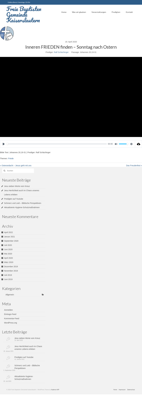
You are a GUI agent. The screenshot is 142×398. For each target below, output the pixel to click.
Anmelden (8, 310)
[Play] (4, 144)
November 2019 (11, 271)
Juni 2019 (8, 279)
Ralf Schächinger (61, 52)
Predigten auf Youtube (13, 199)
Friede (11, 158)
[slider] (57, 144)
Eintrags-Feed (10, 314)
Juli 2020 (8, 245)
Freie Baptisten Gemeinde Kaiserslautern (23, 14)
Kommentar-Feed (11, 318)
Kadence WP (55, 389)
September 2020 (11, 241)
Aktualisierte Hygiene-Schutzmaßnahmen (22, 207)
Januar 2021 (9, 237)
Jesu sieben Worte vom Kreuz (17, 186)
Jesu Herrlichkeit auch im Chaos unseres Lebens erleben (28, 347)
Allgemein (10, 295)
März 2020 (8, 262)
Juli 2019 (8, 275)
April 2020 (8, 258)
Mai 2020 (8, 254)
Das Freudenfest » (134, 165)
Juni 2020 (8, 249)
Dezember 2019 (11, 266)
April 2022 (8, 232)
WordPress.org (10, 323)
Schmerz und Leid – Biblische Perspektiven (22, 203)
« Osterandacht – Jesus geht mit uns (15, 165)
